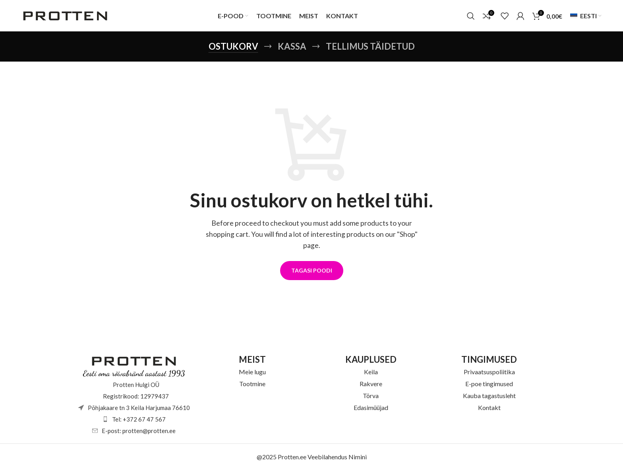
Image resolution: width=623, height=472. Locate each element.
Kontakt (489, 409)
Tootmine (252, 385)
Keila (371, 373)
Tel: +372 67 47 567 (139, 421)
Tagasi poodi (311, 272)
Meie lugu (252, 373)
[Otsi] (471, 17)
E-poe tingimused (489, 385)
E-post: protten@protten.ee (139, 432)
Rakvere (371, 385)
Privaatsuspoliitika (489, 373)
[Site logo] (65, 16)
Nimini (357, 458)
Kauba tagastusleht (489, 397)
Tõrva (371, 397)
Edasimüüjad (371, 409)
